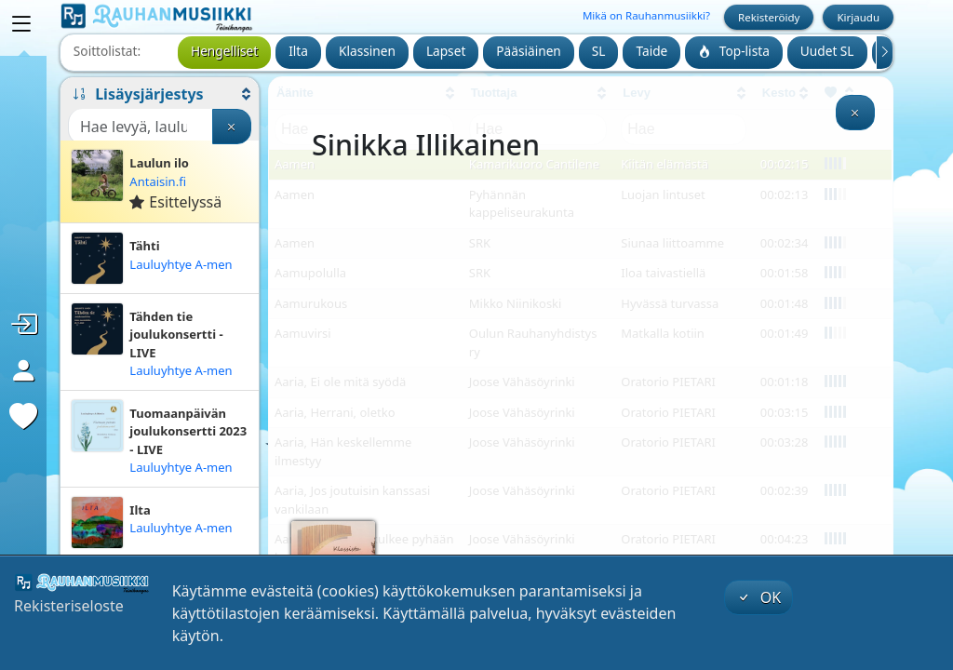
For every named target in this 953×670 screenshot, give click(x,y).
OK (758, 597)
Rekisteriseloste (69, 606)
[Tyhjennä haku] (231, 126)
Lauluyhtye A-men (180, 264)
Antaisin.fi (157, 181)
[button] (159, 94)
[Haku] (140, 126)
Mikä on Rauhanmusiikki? (646, 15)
